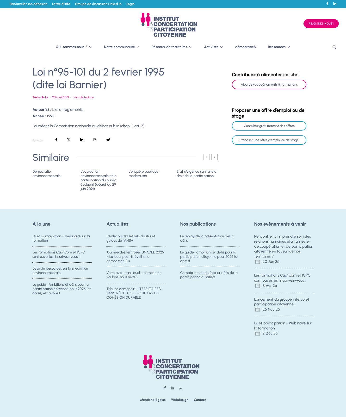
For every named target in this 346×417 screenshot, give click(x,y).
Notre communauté (119, 47)
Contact (200, 400)
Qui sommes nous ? (71, 47)
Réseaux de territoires (169, 47)
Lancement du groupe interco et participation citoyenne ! (281, 302)
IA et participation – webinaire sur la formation (61, 238)
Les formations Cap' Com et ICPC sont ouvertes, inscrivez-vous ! (282, 278)
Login (130, 4)
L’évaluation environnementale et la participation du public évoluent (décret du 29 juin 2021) (98, 180)
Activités (211, 47)
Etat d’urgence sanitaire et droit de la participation (197, 173)
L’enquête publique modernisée (143, 173)
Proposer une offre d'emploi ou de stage (269, 140)
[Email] (95, 140)
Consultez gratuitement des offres (269, 126)
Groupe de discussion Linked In (98, 4)
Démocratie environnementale (46, 173)
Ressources (277, 47)
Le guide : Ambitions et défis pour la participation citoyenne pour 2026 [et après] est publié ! (61, 290)
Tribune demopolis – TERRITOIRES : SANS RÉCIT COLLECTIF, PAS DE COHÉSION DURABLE (134, 295)
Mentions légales (153, 400)
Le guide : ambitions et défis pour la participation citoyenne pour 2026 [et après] (209, 256)
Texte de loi (40, 97)
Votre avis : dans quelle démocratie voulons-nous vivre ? (133, 275)
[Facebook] (327, 4)
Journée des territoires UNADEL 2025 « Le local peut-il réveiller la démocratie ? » (135, 256)
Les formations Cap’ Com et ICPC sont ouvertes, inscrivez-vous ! (58, 254)
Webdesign (179, 400)
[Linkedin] (335, 4)
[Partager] (56, 140)
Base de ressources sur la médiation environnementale (60, 271)
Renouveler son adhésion (28, 4)
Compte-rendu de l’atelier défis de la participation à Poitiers (209, 275)
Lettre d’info (61, 4)
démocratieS (245, 47)
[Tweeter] (69, 140)
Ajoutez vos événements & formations (269, 84)
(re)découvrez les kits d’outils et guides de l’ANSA (130, 238)
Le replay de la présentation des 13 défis (207, 238)
